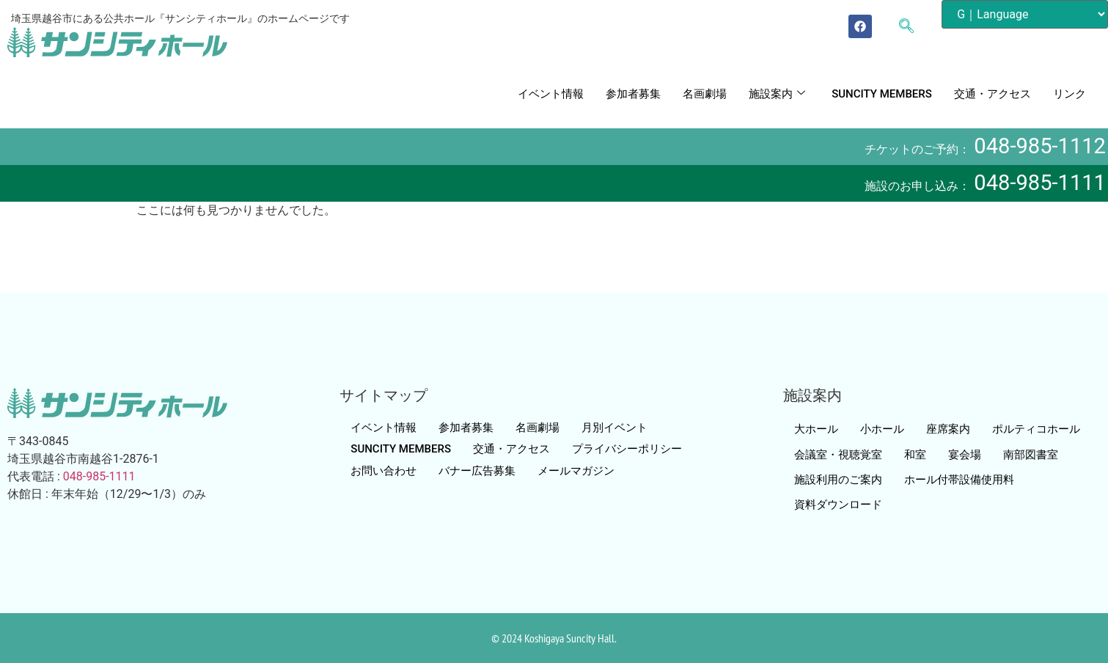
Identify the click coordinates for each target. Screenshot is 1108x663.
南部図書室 (1030, 454)
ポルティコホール (1036, 429)
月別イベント (614, 427)
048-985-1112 (1040, 145)
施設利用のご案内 (838, 479)
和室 (915, 454)
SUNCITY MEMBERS (882, 93)
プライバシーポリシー (627, 448)
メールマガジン (576, 470)
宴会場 (964, 454)
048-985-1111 (1040, 182)
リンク (1069, 93)
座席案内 (948, 429)
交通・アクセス (992, 93)
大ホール (816, 429)
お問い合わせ (384, 470)
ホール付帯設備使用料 (959, 479)
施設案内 (777, 93)
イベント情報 (551, 93)
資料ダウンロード (838, 504)
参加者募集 (633, 93)
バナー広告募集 (477, 470)
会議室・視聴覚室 (838, 454)
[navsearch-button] (913, 27)
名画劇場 (705, 93)
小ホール (882, 429)
